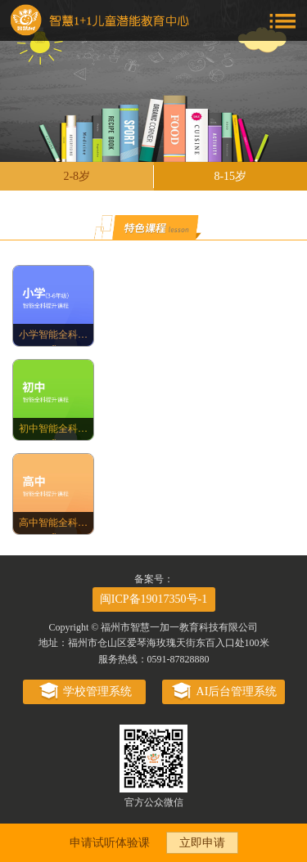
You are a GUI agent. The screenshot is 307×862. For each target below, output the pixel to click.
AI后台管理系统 (223, 692)
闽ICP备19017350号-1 (153, 599)
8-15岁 (230, 176)
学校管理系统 (84, 692)
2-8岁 (76, 176)
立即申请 (202, 843)
